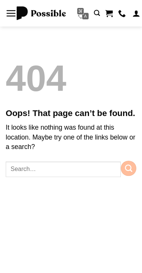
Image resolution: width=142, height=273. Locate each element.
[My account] (136, 13)
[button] (11, 13)
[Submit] (128, 168)
